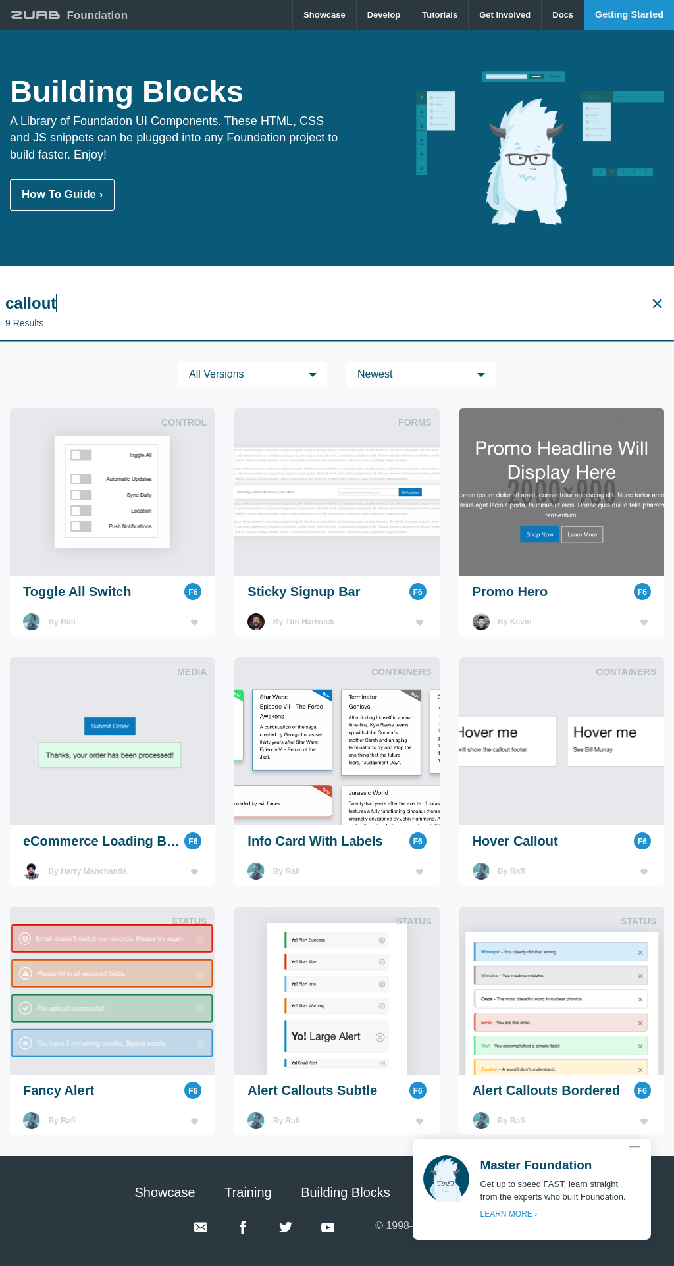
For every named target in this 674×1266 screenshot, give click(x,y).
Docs (562, 15)
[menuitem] (325, 15)
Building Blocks (345, 1192)
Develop (384, 15)
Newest (374, 374)
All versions (216, 374)
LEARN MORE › (508, 1214)
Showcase (324, 15)
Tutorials (439, 15)
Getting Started (629, 14)
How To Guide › (62, 194)
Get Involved (505, 15)
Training (248, 1192)
